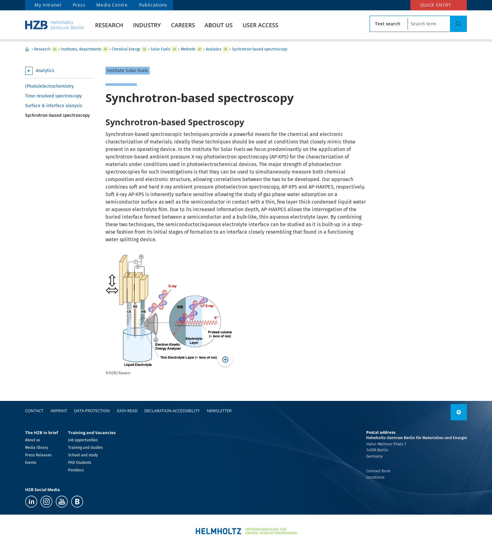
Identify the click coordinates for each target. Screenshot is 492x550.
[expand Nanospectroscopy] (174, 49)
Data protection (92, 410)
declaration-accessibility (172, 410)
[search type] (389, 24)
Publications (153, 5)
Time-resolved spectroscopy (53, 96)
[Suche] (458, 24)
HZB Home (27, 49)
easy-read (127, 410)
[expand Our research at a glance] (105, 49)
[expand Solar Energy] (144, 49)
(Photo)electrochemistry (49, 86)
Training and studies (85, 447)
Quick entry (435, 5)
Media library (36, 447)
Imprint (59, 410)
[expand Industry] (54, 49)
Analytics (214, 49)
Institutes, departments (81, 49)
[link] (459, 412)
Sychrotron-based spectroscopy (259, 49)
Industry (147, 25)
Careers (183, 25)
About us (219, 25)
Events (30, 462)
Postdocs (76, 470)
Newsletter (219, 410)
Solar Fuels (160, 49)
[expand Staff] (199, 49)
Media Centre (111, 5)
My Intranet (48, 5)
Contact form (378, 471)
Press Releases (38, 455)
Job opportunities (83, 440)
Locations (375, 477)
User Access (260, 25)
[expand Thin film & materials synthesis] (225, 49)
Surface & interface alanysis (53, 105)
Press (79, 5)
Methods (188, 49)
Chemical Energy (126, 49)
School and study (83, 455)
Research (109, 25)
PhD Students (79, 462)
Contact (34, 410)
